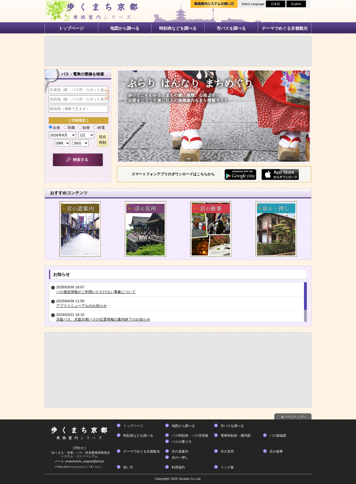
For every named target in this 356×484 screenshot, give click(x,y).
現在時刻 (102, 139)
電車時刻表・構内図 (236, 436)
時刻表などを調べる (178, 28)
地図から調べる (124, 28)
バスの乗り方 (182, 442)
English (296, 4)
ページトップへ (295, 416)
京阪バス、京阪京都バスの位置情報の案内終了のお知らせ (103, 319)
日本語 (275, 4)
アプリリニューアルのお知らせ (81, 306)
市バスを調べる (231, 28)
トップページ (71, 28)
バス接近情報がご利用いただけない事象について (96, 292)
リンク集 (227, 467)
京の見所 (227, 451)
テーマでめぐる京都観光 (285, 28)
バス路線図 (278, 436)
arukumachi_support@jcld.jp (84, 461)
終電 (99, 127)
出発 (54, 127)
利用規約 (178, 467)
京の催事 (276, 451)
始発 (84, 127)
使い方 (128, 467)
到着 (69, 127)
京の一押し (180, 458)
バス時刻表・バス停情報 (190, 436)
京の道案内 (180, 451)
